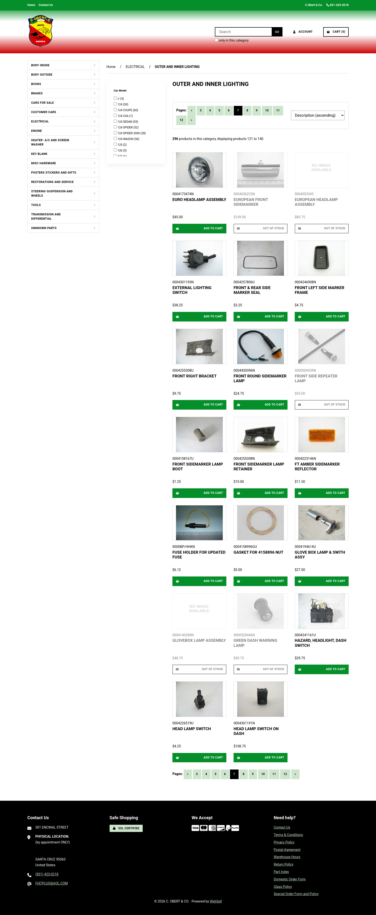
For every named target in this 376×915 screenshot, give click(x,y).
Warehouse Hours (287, 857)
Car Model (120, 90)
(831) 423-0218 (47, 874)
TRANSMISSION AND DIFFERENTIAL (46, 216)
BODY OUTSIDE (42, 74)
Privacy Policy (284, 842)
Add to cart (199, 228)
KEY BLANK (39, 154)
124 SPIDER (125, 127)
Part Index (281, 872)
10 (267, 110)
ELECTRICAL (40, 121)
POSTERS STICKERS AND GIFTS (53, 172)
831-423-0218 (337, 5)
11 (278, 110)
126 (120, 150)
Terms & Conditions (288, 835)
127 (120, 156)
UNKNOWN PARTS (44, 228)
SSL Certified (126, 828)
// (119, 98)
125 (120, 144)
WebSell (216, 901)
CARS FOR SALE (42, 102)
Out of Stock (260, 228)
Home (31, 5)
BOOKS (36, 84)
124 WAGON (126, 139)
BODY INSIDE (40, 65)
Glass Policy (283, 887)
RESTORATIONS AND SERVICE (52, 182)
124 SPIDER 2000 (129, 133)
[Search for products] (243, 31)
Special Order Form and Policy (296, 894)
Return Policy (284, 864)
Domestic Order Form (290, 879)
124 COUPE (125, 110)
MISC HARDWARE (43, 163)
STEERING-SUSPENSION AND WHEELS (52, 193)
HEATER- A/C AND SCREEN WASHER (50, 142)
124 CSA (123, 116)
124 (120, 104)
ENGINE (36, 131)
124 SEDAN (125, 121)
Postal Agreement (287, 850)
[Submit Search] (277, 31)
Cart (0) (336, 31)
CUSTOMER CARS (43, 112)
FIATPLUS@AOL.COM (51, 883)
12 (181, 120)
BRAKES (37, 93)
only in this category (232, 40)
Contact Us (46, 5)
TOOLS (36, 205)
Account (303, 31)
